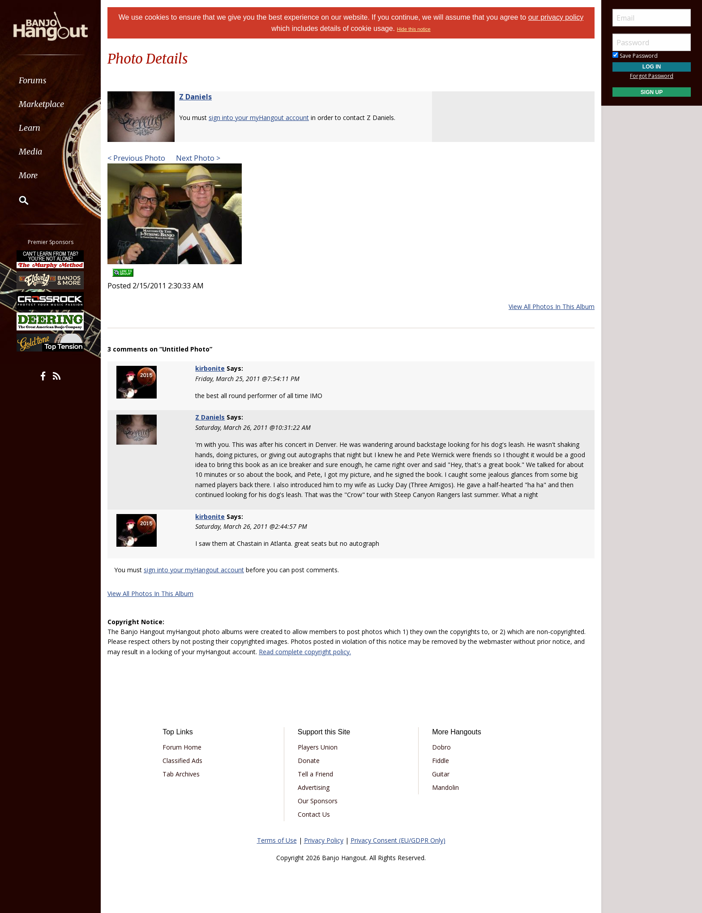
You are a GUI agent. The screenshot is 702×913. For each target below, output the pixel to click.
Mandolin (445, 787)
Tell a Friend (315, 774)
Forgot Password (651, 76)
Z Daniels (195, 97)
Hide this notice (413, 29)
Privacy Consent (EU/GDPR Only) (398, 840)
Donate (309, 760)
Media (30, 151)
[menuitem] (50, 80)
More (28, 175)
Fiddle (440, 760)
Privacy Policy (323, 840)
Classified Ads (182, 760)
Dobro (441, 747)
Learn (29, 128)
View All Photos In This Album (552, 306)
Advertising (314, 787)
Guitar (440, 774)
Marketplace (41, 104)
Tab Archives (181, 774)
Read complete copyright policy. (305, 651)
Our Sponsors (318, 801)
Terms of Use (277, 840)
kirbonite (210, 368)
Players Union (318, 747)
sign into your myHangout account (259, 117)
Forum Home (182, 747)
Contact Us (314, 814)
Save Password (635, 56)
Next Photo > (197, 158)
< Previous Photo (136, 158)
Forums (33, 80)
